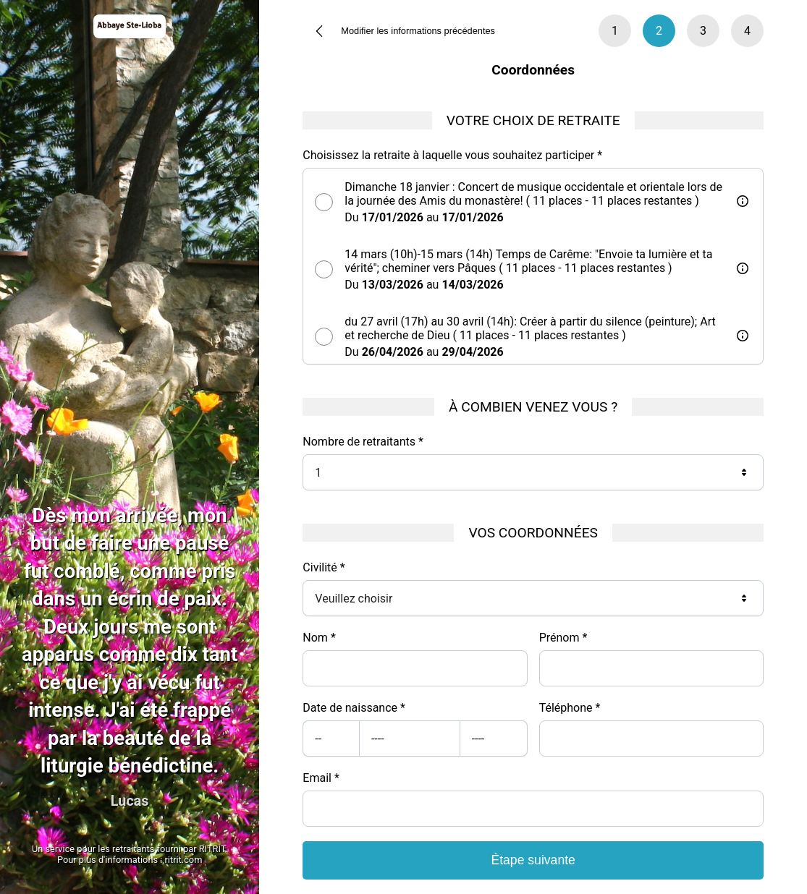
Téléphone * (570, 708)
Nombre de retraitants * (363, 441)
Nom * (319, 637)
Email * (321, 778)
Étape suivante (533, 860)
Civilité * (324, 567)
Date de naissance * (354, 708)
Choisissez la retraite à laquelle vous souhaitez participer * (452, 155)
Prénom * (563, 637)
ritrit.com (184, 859)
